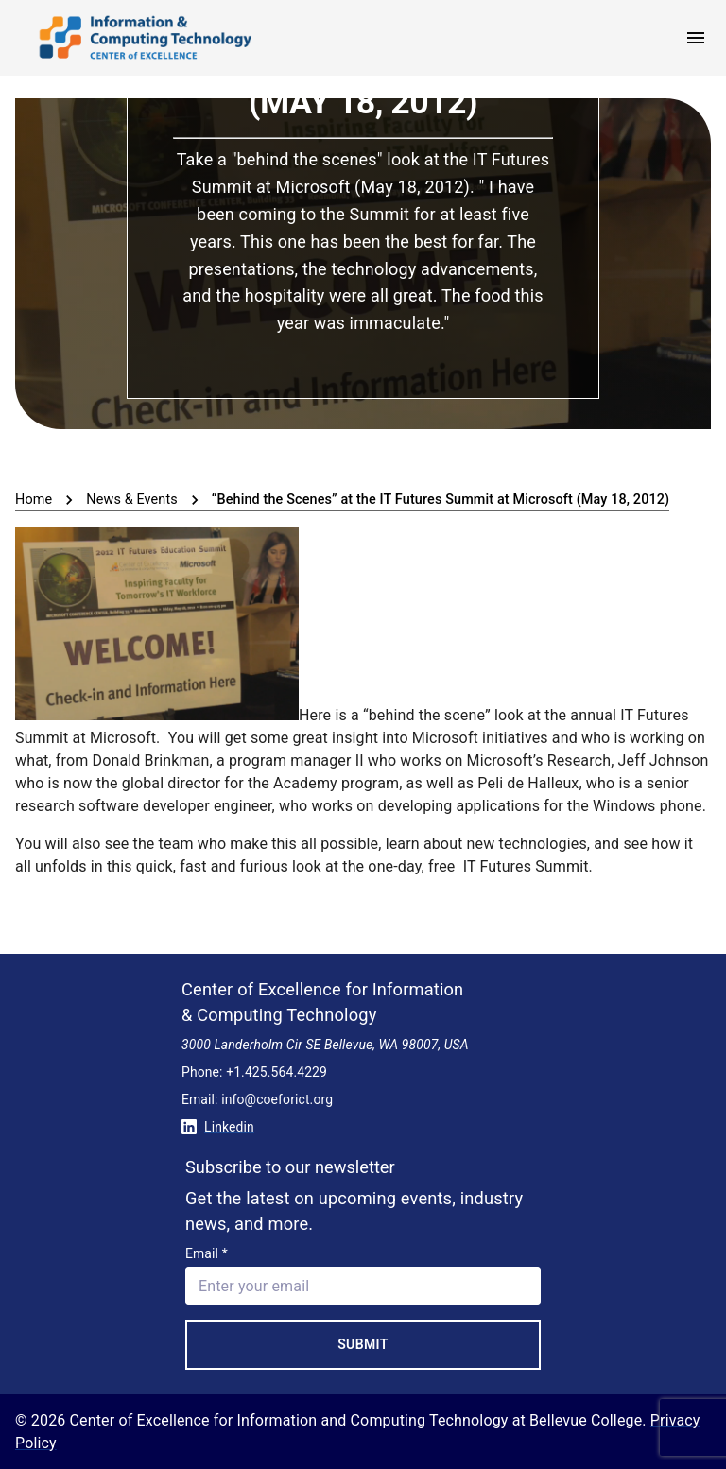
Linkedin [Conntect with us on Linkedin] (218, 1126)
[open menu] (696, 38)
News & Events (132, 500)
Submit (363, 1344)
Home (33, 500)
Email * (206, 1253)
